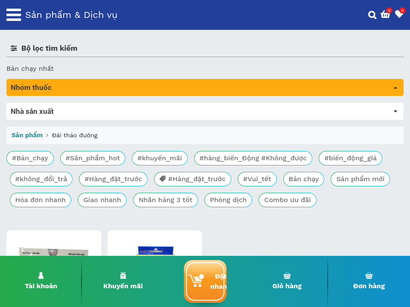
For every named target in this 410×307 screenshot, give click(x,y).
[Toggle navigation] (13, 14)
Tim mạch (23, 167)
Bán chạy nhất (30, 68)
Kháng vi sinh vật (34, 191)
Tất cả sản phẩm (33, 108)
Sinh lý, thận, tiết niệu (42, 155)
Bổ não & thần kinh (38, 143)
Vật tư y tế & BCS (34, 215)
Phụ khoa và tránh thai (43, 179)
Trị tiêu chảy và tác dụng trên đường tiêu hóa (81, 131)
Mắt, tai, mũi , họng (38, 203)
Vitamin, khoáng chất (41, 227)
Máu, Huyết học (32, 120)
